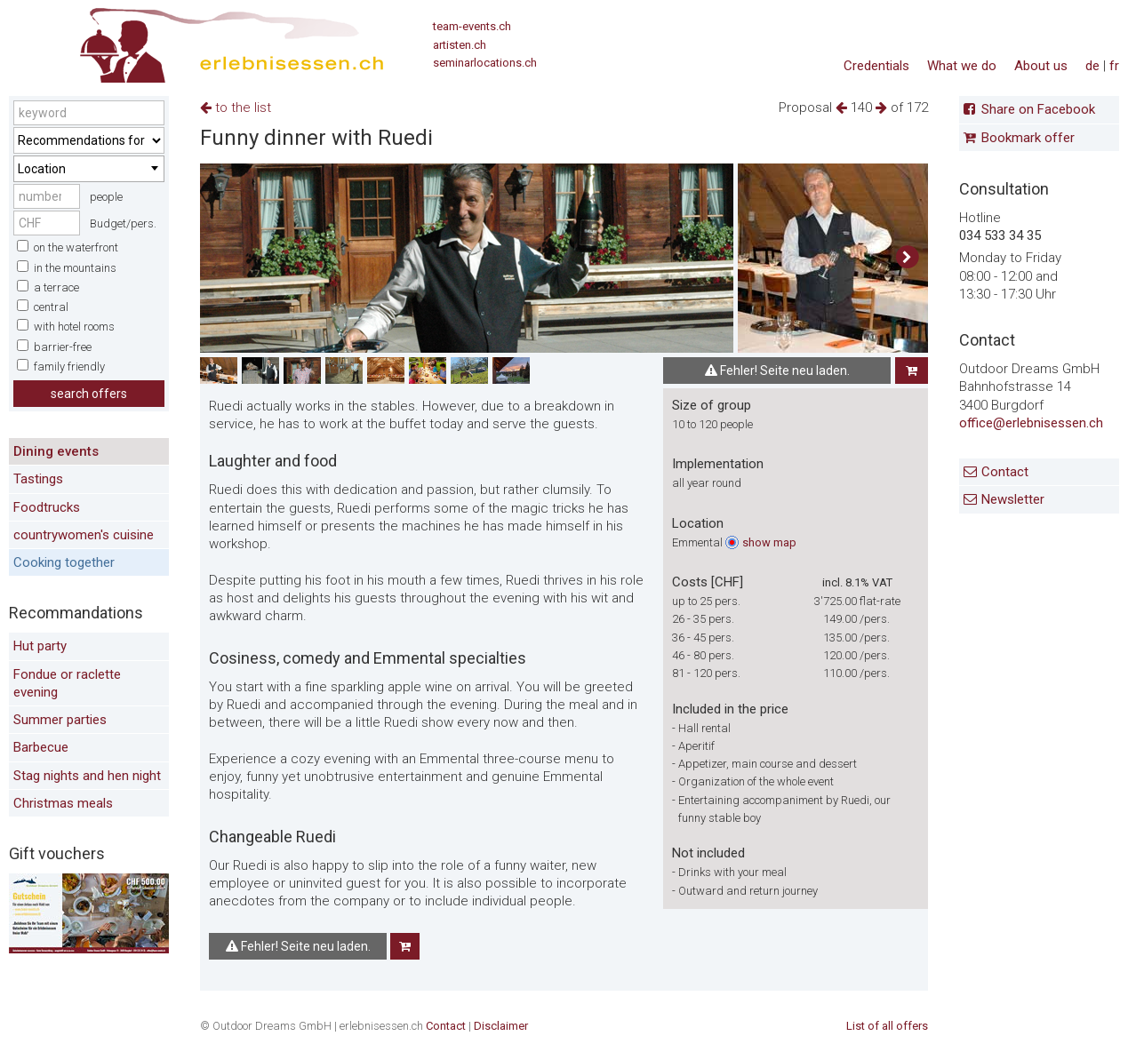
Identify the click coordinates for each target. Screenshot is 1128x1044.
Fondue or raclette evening (67, 683)
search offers (89, 394)
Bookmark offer (1028, 138)
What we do (961, 66)
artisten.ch (459, 45)
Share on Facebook (1038, 109)
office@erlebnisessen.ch (1031, 423)
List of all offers (887, 1025)
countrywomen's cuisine (83, 535)
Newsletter (1012, 499)
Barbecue (40, 747)
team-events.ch (472, 26)
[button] (907, 257)
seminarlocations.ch (485, 62)
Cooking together (64, 562)
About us (1041, 66)
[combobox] (88, 168)
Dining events (56, 451)
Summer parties (60, 720)
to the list (235, 108)
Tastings (38, 479)
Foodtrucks (46, 507)
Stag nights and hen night (87, 776)
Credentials (876, 66)
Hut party (40, 646)
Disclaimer (501, 1025)
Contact (1004, 472)
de (1092, 66)
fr (1114, 66)
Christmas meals (63, 803)
